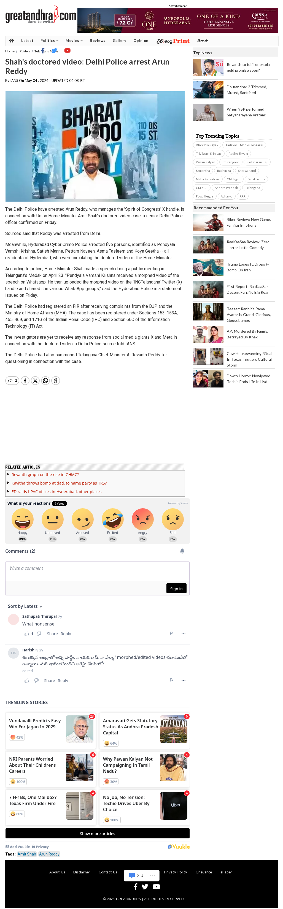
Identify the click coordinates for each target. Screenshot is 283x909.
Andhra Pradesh (226, 187)
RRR (243, 196)
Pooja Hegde (205, 196)
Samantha (203, 170)
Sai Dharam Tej (257, 162)
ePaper (226, 869)
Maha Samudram (208, 179)
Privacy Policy (175, 869)
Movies (74, 40)
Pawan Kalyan (205, 162)
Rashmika (224, 170)
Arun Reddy (49, 851)
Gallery (119, 40)
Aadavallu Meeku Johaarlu (244, 145)
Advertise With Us (141, 869)
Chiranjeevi (230, 162)
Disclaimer (81, 869)
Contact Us (108, 869)
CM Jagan (234, 179)
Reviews (98, 40)
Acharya (227, 196)
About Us (57, 869)
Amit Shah (27, 851)
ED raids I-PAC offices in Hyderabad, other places (57, 488)
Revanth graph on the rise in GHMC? (45, 471)
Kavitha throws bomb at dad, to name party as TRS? (59, 479)
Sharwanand (247, 170)
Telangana (252, 187)
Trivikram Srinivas (209, 153)
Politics (49, 40)
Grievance (204, 869)
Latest (27, 40)
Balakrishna (256, 179)
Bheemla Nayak (207, 145)
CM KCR (201, 187)
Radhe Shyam (238, 153)
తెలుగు (203, 40)
